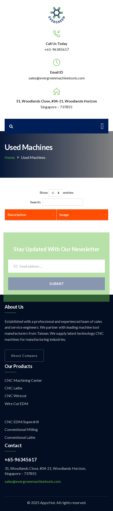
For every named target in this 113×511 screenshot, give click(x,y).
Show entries (57, 193)
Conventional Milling (21, 429)
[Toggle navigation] (102, 126)
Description (17, 215)
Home (10, 157)
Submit (56, 285)
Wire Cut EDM (16, 403)
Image (64, 215)
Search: (56, 202)
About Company (24, 356)
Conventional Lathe (20, 437)
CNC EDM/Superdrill (22, 421)
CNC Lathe (13, 388)
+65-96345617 (56, 49)
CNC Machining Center (23, 380)
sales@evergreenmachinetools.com (33, 481)
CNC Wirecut (15, 395)
